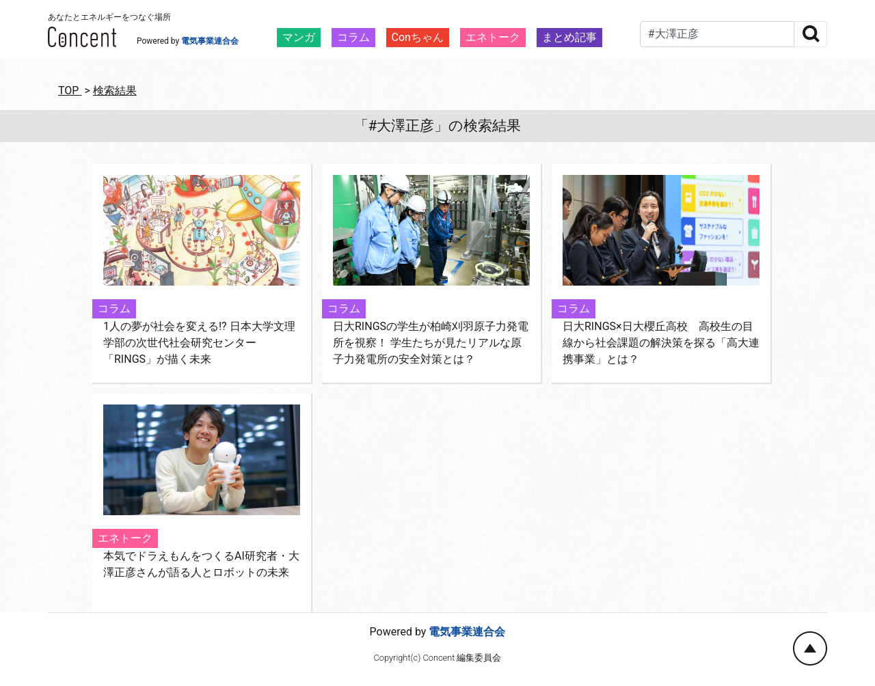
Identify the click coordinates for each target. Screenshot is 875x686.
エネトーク (493, 37)
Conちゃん (418, 37)
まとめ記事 (569, 37)
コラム (353, 37)
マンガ (298, 37)
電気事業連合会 (210, 41)
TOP (69, 90)
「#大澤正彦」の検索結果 (438, 126)
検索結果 (115, 90)
